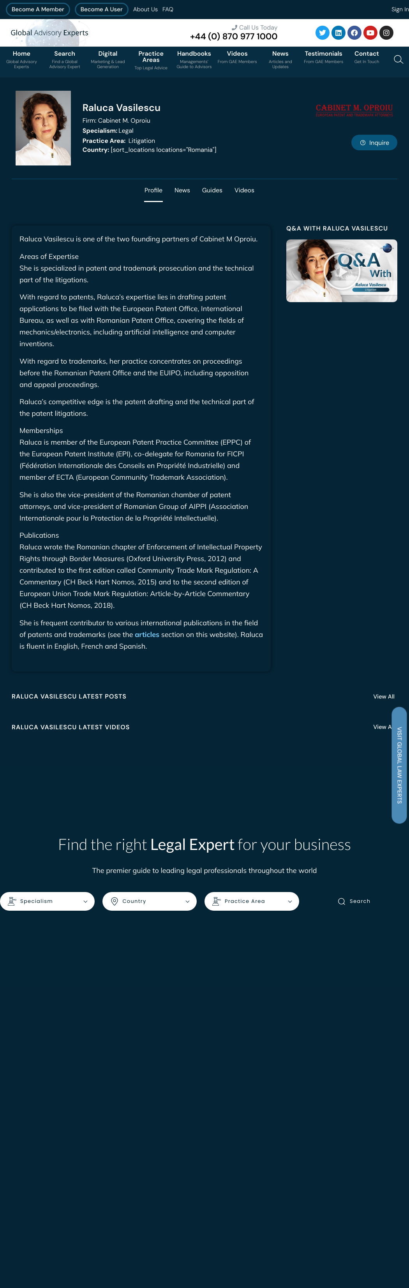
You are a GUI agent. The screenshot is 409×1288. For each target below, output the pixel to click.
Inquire (374, 143)
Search (353, 901)
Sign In (400, 9)
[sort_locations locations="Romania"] (150, 150)
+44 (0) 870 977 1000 (234, 36)
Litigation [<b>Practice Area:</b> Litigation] (119, 141)
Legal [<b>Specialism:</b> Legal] (108, 131)
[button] (342, 271)
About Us (145, 9)
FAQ (167, 9)
